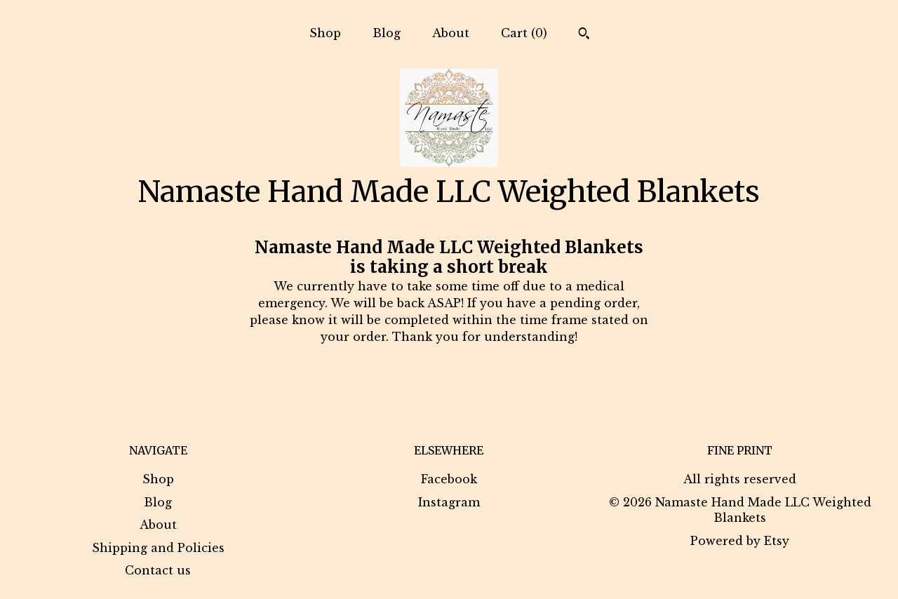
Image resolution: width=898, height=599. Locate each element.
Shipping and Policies (158, 548)
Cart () (524, 33)
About (450, 33)
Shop (325, 33)
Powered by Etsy (739, 541)
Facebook (449, 479)
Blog (387, 33)
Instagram (449, 502)
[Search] (584, 35)
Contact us (158, 570)
